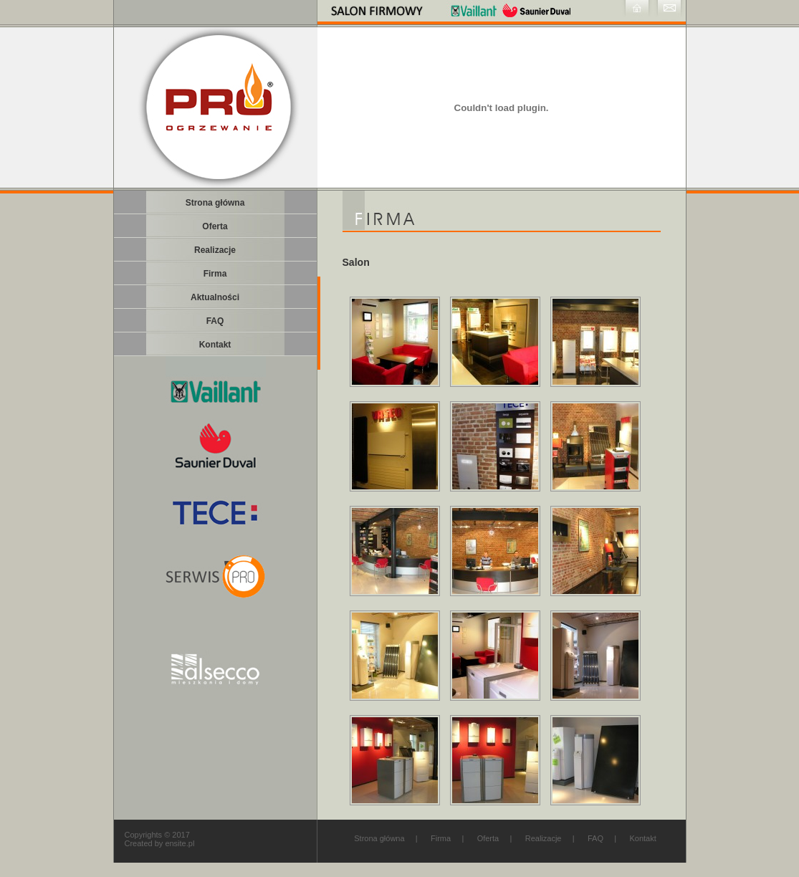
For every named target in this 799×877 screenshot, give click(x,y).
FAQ (595, 838)
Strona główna (379, 838)
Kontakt (642, 838)
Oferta (488, 838)
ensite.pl (179, 843)
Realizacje (543, 838)
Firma (441, 838)
